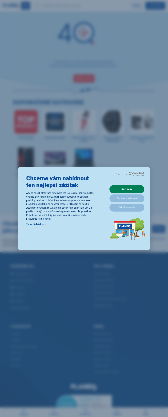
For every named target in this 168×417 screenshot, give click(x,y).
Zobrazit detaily (35, 224)
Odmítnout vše (127, 207)
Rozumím (127, 189)
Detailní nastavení (126, 198)
